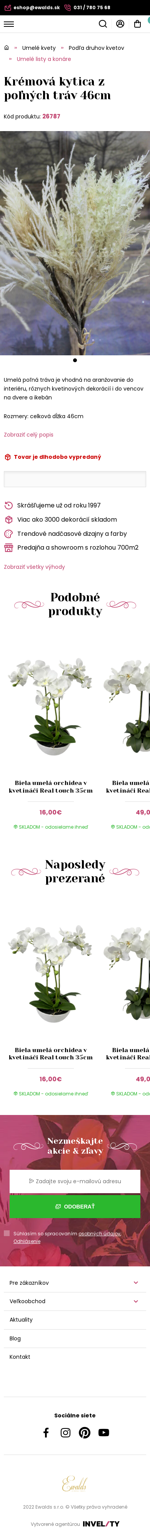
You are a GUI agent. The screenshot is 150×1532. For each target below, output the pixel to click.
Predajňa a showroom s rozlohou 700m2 (71, 548)
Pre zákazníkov (29, 1283)
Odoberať (75, 1207)
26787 (51, 116)
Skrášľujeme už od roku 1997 (52, 506)
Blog (15, 1338)
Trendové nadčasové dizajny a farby (65, 534)
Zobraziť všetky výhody (34, 567)
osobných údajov (99, 1233)
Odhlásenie (26, 1241)
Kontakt (20, 1357)
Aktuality (21, 1319)
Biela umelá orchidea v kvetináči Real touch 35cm (50, 786)
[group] (52, 735)
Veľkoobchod (27, 1301)
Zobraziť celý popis (28, 434)
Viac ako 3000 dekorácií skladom (60, 520)
